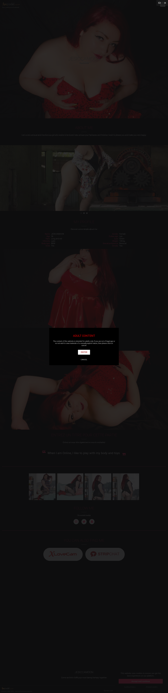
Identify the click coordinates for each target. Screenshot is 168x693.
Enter (84, 352)
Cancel (84, 360)
